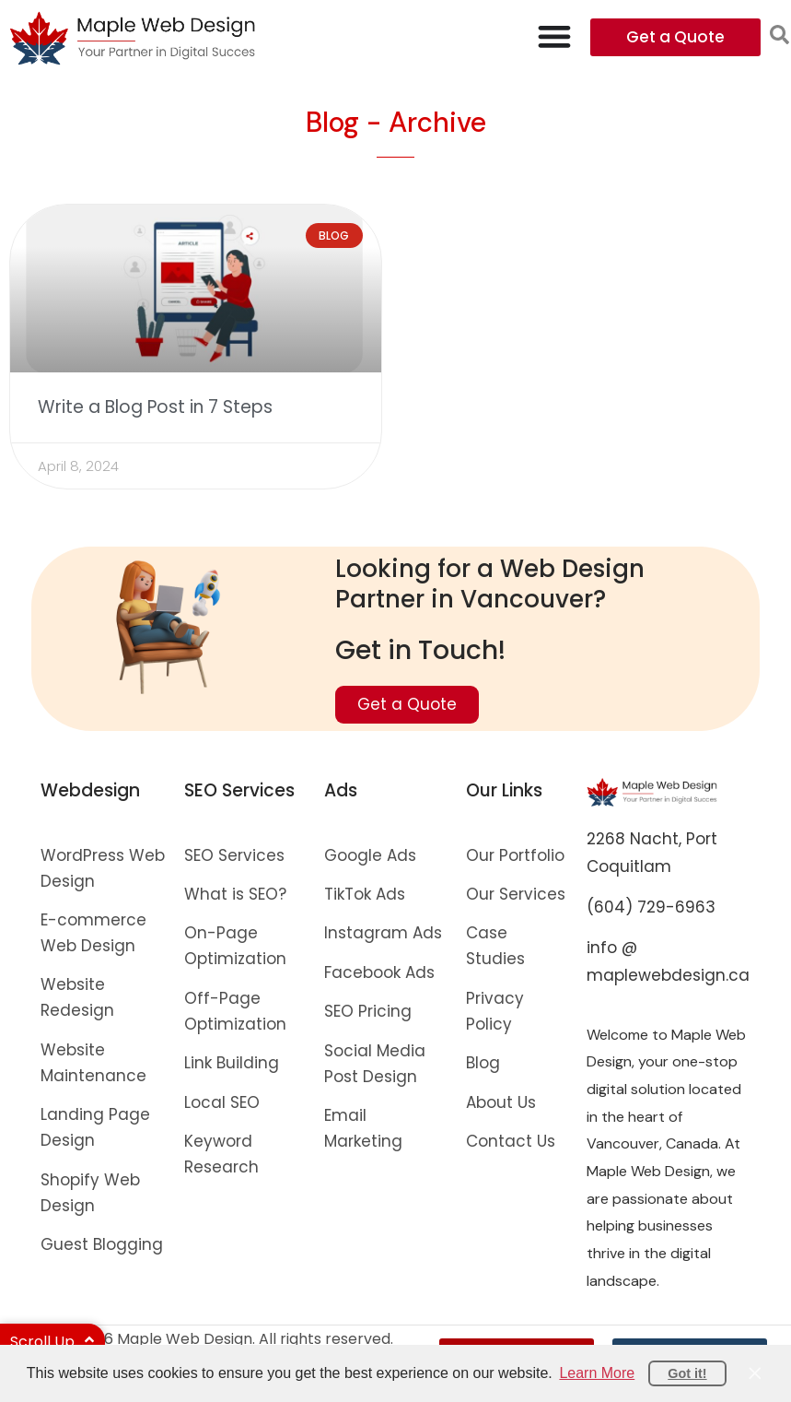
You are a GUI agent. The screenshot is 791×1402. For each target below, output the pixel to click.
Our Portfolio (515, 855)
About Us (501, 1102)
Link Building (231, 1063)
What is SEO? (235, 894)
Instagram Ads (383, 933)
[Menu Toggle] (554, 35)
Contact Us (510, 1141)
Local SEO (222, 1102)
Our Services (515, 894)
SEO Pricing (368, 1011)
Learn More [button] (596, 1373)
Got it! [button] (687, 1373)
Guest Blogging (102, 1244)
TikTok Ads (364, 894)
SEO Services (234, 855)
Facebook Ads (379, 972)
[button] (779, 34)
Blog (483, 1063)
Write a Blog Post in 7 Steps (155, 407)
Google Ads (370, 855)
